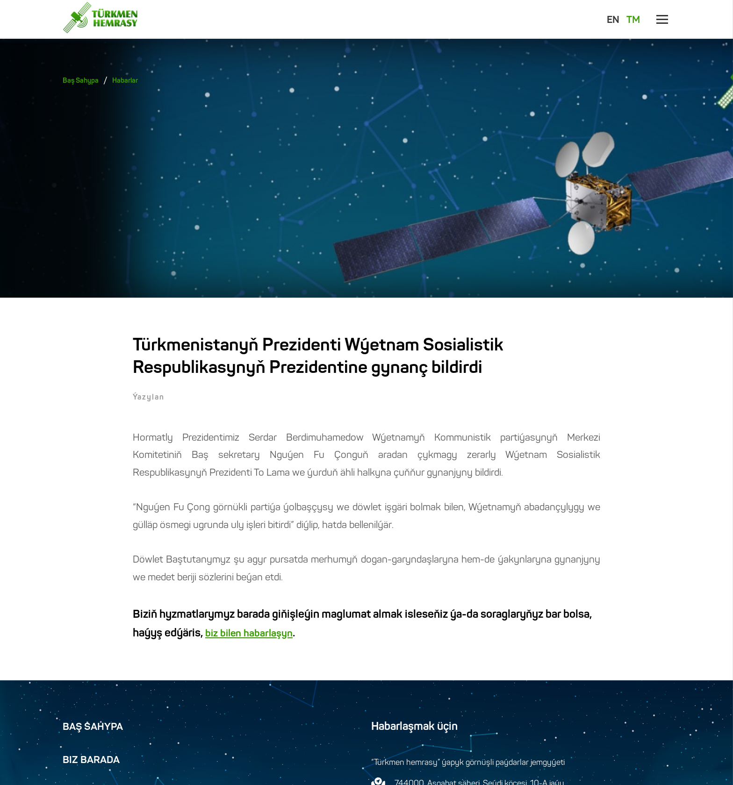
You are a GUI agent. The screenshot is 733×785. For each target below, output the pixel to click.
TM (633, 20)
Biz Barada (91, 761)
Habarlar (125, 81)
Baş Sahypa (81, 81)
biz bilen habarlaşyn (249, 634)
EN (613, 20)
